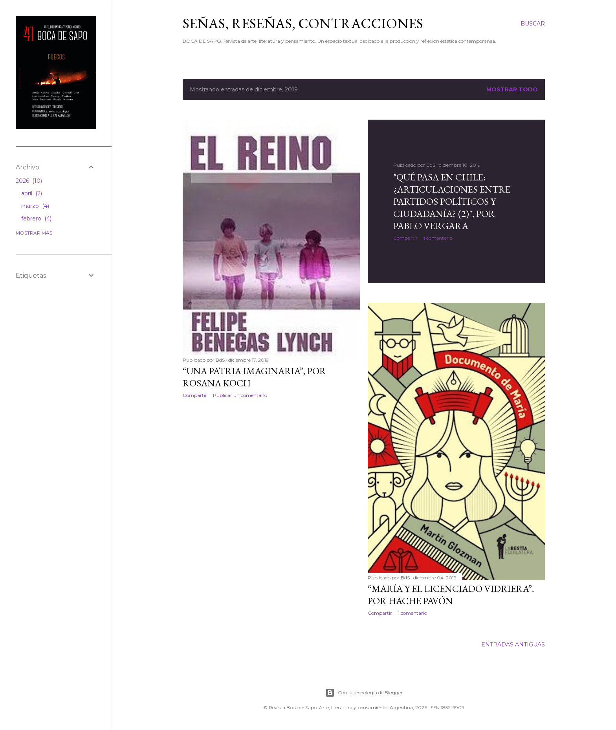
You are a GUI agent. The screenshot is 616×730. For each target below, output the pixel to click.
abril (31, 193)
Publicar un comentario (240, 395)
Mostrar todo (512, 89)
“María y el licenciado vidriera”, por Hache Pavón (451, 595)
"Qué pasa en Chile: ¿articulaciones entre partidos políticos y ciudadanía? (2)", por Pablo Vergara (451, 201)
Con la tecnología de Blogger (364, 692)
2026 (29, 180)
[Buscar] (533, 23)
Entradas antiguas (513, 644)
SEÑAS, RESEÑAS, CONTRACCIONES (303, 23)
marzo (35, 205)
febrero (36, 218)
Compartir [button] (195, 395)
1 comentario (438, 238)
